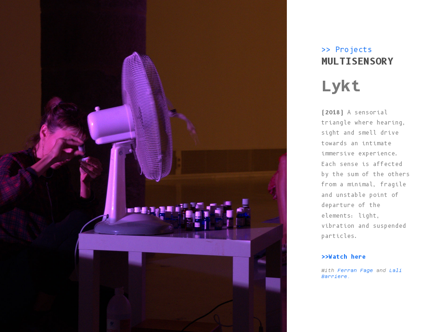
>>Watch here (345, 257)
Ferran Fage (355, 270)
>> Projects (346, 50)
